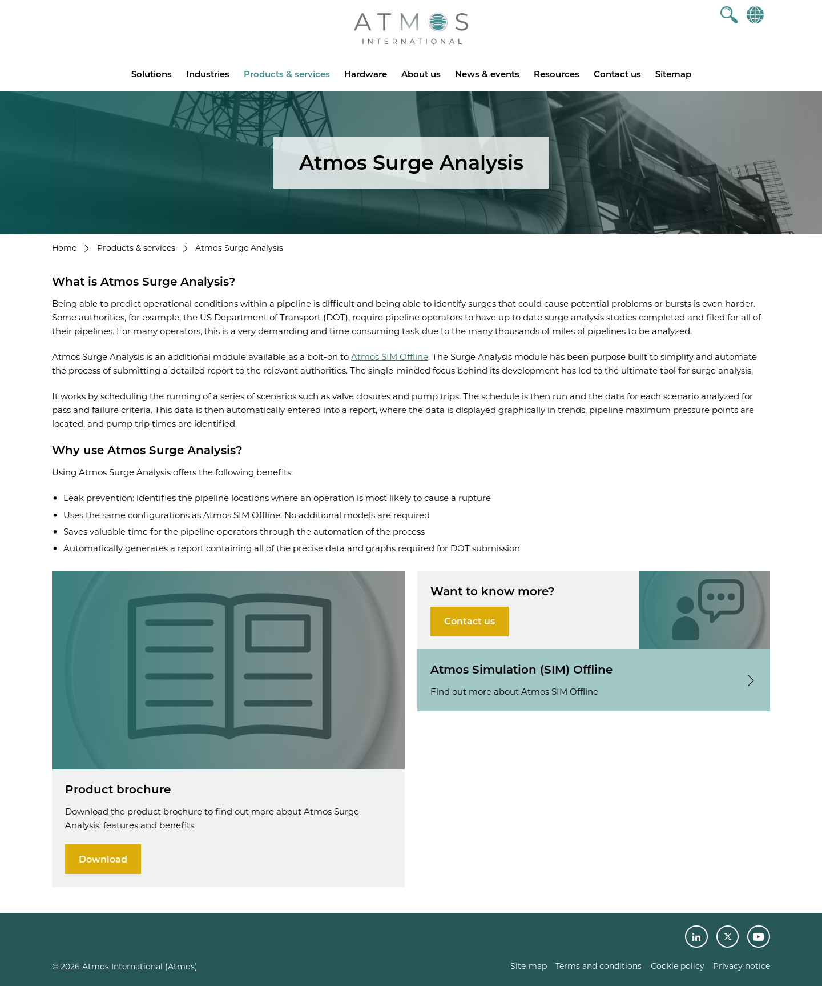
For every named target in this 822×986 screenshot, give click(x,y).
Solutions (151, 74)
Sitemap (673, 74)
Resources (556, 74)
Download (103, 859)
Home (64, 248)
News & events (487, 74)
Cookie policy (677, 966)
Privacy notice (741, 966)
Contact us (617, 74)
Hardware (365, 74)
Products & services (287, 74)
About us (421, 74)
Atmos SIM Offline (389, 356)
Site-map (528, 966)
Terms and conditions (598, 966)
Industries (207, 74)
